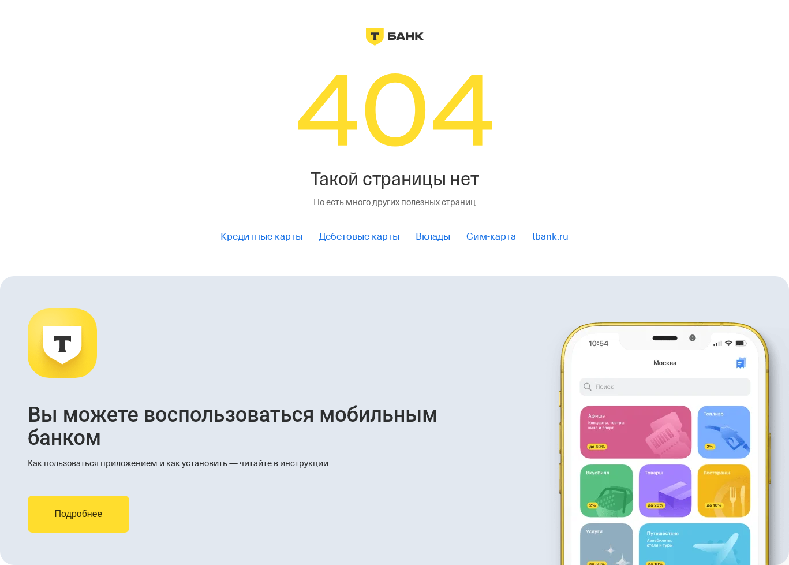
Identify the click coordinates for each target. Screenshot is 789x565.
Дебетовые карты (359, 236)
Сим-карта (491, 236)
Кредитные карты (261, 236)
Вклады (433, 236)
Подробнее (79, 514)
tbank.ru (550, 236)
